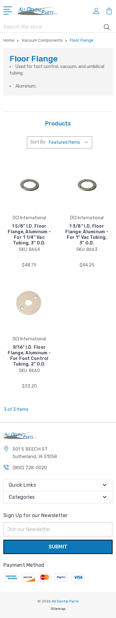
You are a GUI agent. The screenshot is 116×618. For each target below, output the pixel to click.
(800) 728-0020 (30, 467)
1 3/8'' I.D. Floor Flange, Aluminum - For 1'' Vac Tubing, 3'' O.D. (86, 235)
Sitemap (58, 609)
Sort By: (38, 142)
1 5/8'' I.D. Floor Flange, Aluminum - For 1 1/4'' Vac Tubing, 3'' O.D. (29, 235)
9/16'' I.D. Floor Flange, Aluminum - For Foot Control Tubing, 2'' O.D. (29, 356)
